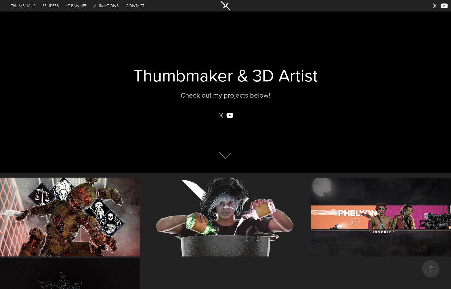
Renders (51, 5)
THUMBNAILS (23, 5)
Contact (135, 5)
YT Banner (76, 5)
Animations (106, 5)
